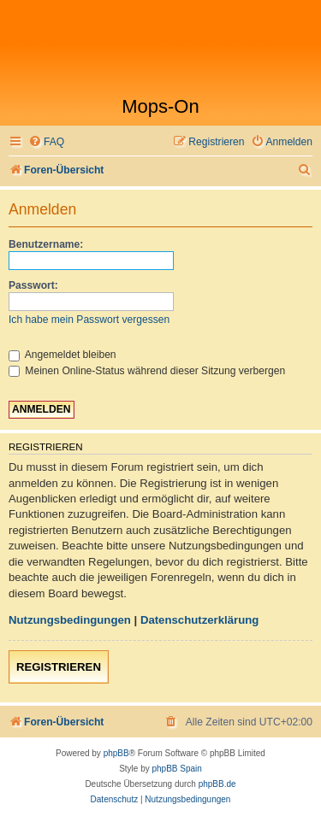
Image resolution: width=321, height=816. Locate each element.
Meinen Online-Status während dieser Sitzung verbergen (147, 371)
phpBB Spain (176, 768)
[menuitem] (46, 142)
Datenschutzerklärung (199, 619)
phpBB (116, 753)
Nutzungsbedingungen (70, 619)
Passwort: (33, 285)
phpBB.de (217, 784)
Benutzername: (46, 244)
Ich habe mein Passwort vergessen (89, 320)
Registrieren (58, 666)
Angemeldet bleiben (62, 355)
